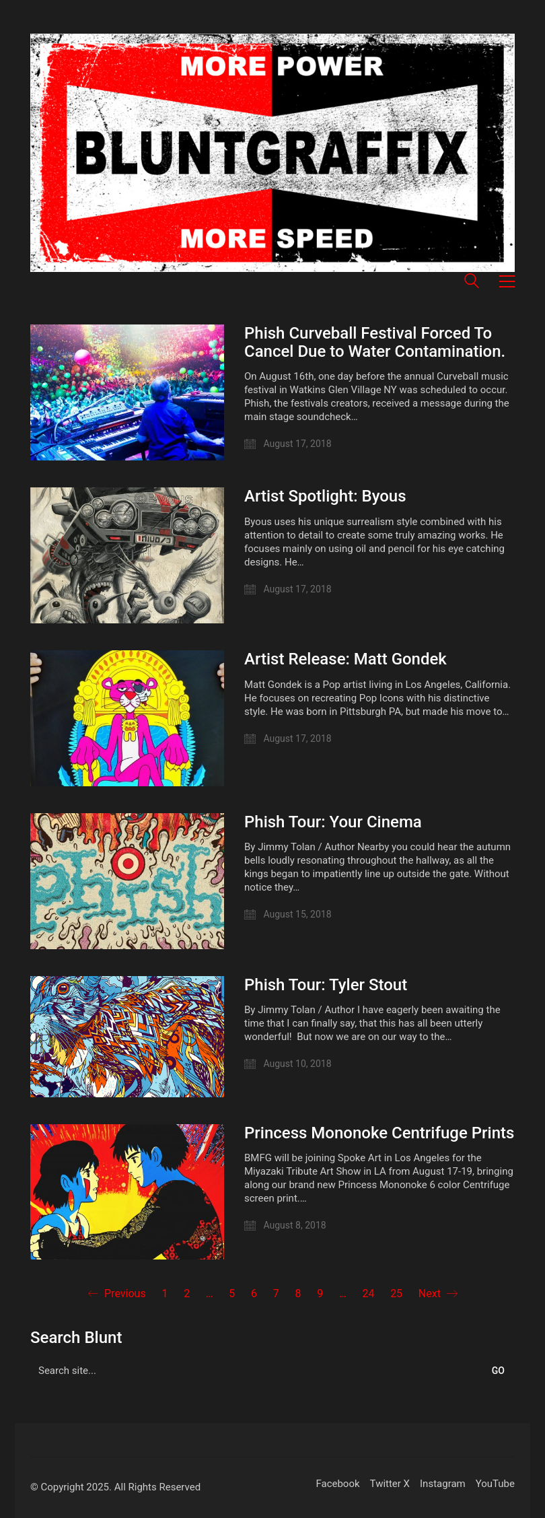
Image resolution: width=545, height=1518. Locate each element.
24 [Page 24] (368, 1293)
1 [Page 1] (164, 1293)
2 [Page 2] (187, 1293)
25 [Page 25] (396, 1293)
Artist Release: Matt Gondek (345, 659)
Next (438, 1294)
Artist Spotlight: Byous (325, 496)
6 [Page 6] (254, 1293)
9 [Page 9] (320, 1293)
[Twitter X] (390, 1484)
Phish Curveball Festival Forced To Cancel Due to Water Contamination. (374, 342)
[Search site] (471, 282)
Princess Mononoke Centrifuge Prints (379, 1133)
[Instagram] (443, 1484)
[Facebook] (337, 1484)
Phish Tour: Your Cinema (333, 822)
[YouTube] (495, 1484)
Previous (116, 1294)
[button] (507, 281)
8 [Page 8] (298, 1293)
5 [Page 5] (232, 1293)
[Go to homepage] (272, 153)
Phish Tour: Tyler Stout (325, 985)
